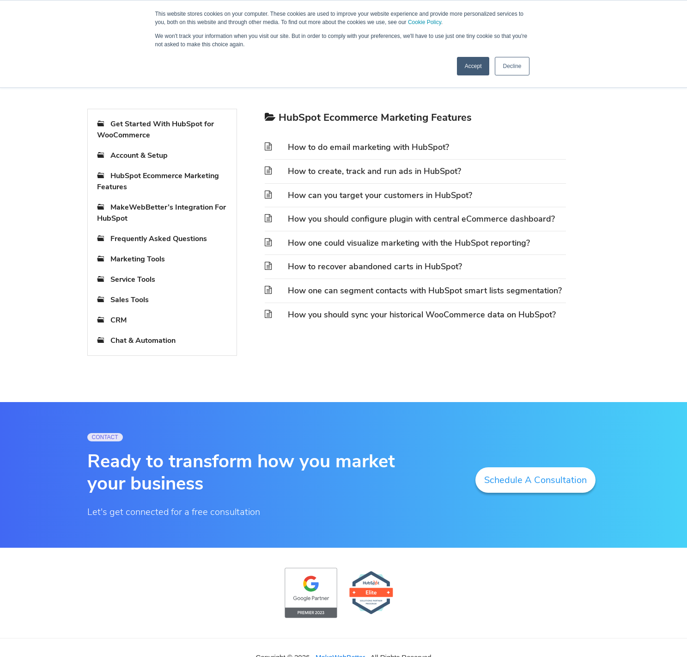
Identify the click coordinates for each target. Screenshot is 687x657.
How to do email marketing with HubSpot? (368, 147)
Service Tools (132, 279)
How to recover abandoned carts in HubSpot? (375, 266)
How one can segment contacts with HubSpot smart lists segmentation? (425, 290)
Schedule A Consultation (535, 480)
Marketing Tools (137, 259)
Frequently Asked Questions (158, 239)
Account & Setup (139, 155)
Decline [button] (512, 66)
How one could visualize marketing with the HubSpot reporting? (409, 242)
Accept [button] (473, 66)
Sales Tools (129, 300)
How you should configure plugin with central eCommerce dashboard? (421, 218)
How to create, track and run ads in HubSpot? (374, 171)
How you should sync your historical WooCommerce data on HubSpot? (422, 314)
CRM (118, 320)
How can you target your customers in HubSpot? (380, 195)
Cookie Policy (424, 22)
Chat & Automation (143, 340)
